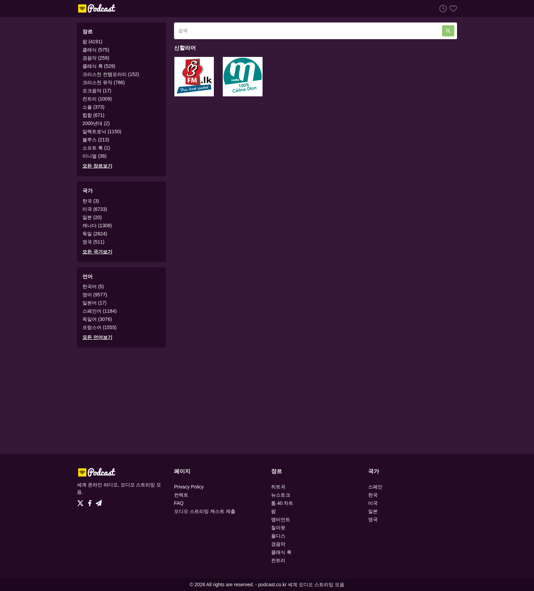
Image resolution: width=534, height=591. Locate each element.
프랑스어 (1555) (99, 327)
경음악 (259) (95, 58)
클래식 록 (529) (98, 66)
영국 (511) (93, 242)
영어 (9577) (94, 294)
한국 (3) (90, 201)
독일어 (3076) (97, 319)
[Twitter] (82, 501)
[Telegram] (99, 501)
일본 (373, 511)
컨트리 (278, 560)
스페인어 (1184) (99, 311)
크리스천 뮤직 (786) (103, 82)
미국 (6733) (94, 209)
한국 (373, 495)
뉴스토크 (280, 495)
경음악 (278, 544)
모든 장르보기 (97, 166)
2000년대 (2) (96, 123)
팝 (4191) (92, 41)
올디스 (278, 536)
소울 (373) (93, 107)
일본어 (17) (94, 303)
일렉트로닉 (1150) (101, 131)
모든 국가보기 (97, 251)
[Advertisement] (267, 400)
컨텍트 (181, 495)
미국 (373, 503)
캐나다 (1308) (97, 225)
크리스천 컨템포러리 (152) (110, 74)
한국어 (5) (93, 286)
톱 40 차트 (282, 503)
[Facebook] (91, 501)
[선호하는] (452, 8)
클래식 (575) (95, 49)
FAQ (179, 503)
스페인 (375, 486)
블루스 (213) (95, 139)
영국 (373, 519)
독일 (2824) (94, 233)
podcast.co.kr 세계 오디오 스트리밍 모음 (301, 584)
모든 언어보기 (97, 337)
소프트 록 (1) (96, 148)
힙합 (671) (93, 115)
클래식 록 (281, 552)
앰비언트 (280, 519)
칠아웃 (278, 527)
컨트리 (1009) (97, 99)
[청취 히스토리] (442, 8)
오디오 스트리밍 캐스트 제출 (204, 511)
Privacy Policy (189, 486)
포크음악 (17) (96, 90)
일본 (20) (92, 217)
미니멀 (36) (94, 156)
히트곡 (278, 486)
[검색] (308, 30)
